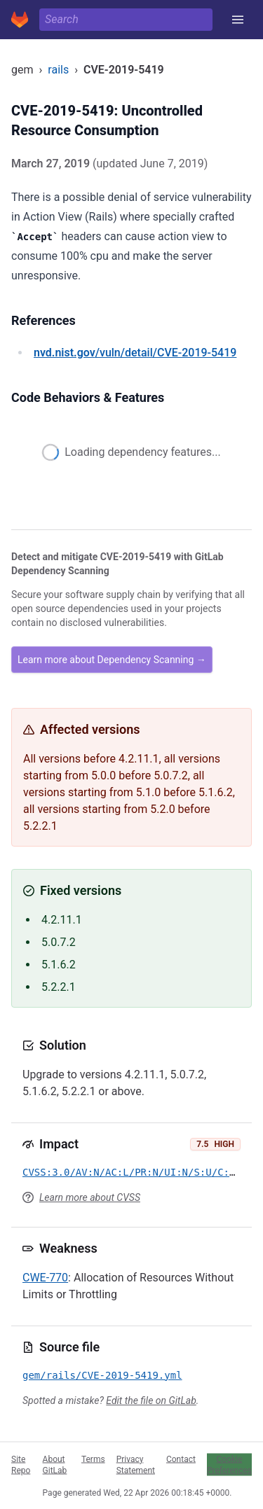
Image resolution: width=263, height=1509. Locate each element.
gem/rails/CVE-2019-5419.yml (102, 1375)
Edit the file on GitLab (151, 1400)
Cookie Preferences (229, 1464)
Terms (93, 1458)
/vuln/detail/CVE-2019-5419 (135, 352)
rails (58, 69)
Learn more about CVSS (89, 1197)
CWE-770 (45, 1277)
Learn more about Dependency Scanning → (112, 659)
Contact (181, 1458)
